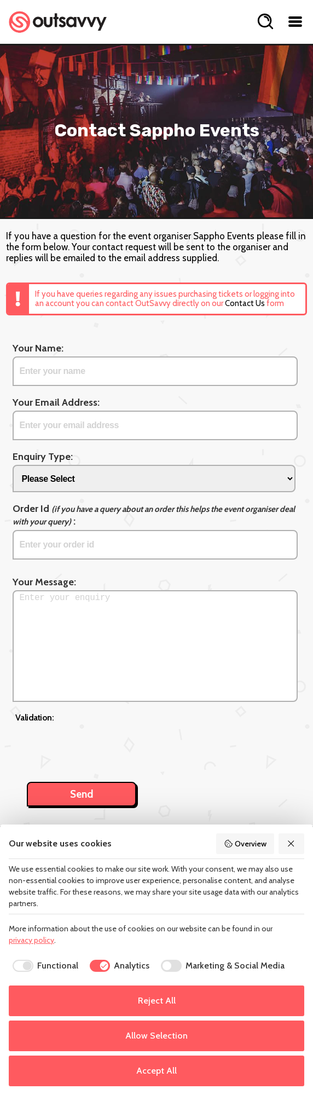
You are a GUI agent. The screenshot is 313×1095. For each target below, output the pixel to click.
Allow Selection (156, 1035)
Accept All (156, 1070)
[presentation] (98, 746)
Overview (245, 844)
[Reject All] (292, 843)
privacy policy (31, 940)
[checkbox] (43, 965)
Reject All (157, 1000)
